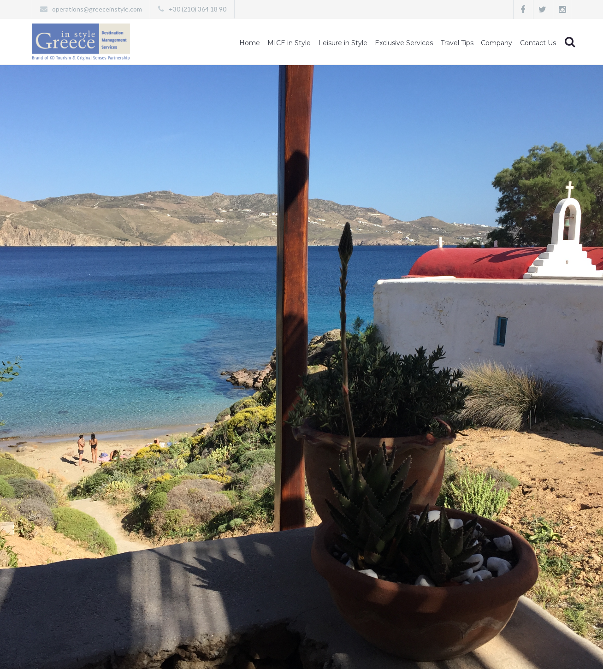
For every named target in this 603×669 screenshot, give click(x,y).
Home (249, 43)
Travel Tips (457, 43)
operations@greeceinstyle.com (97, 9)
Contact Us (538, 43)
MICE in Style (289, 43)
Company (496, 43)
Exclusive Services (404, 43)
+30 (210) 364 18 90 (197, 9)
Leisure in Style (343, 43)
